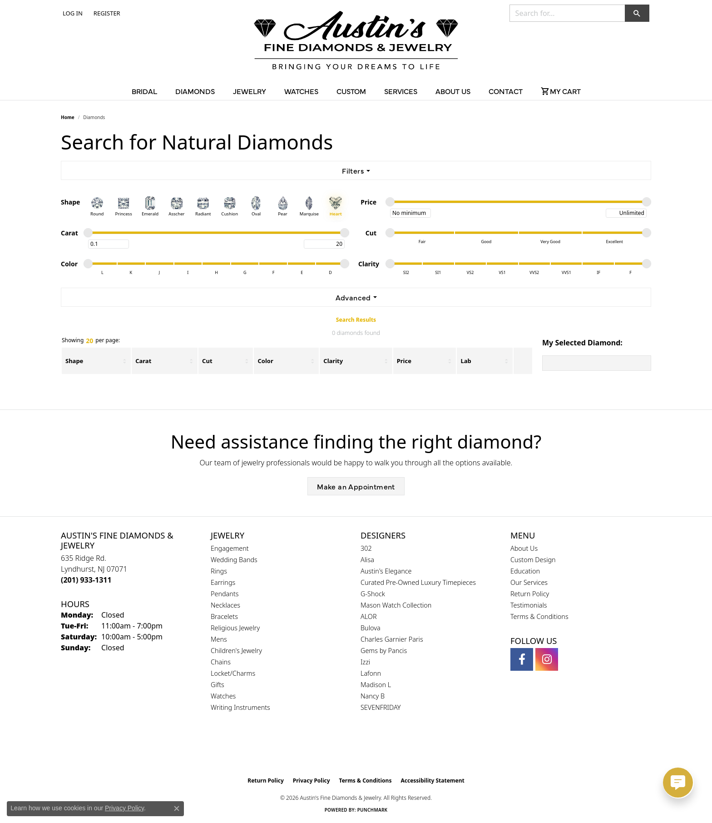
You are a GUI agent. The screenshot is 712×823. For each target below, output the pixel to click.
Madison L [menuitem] (376, 684)
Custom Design (533, 559)
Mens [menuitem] (219, 639)
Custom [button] (351, 91)
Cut (207, 361)
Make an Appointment (356, 486)
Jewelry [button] (249, 91)
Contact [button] (506, 91)
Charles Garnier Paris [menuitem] (392, 639)
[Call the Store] (86, 580)
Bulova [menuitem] (371, 627)
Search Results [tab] (356, 320)
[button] (72, 13)
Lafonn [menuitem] (371, 673)
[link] (106, 13)
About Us (524, 548)
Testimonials (528, 605)
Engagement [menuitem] (230, 548)
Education (525, 571)
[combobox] (567, 13)
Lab (465, 361)
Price (404, 361)
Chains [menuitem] (221, 662)
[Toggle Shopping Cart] (561, 91)
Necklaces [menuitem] (225, 605)
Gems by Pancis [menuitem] (384, 650)
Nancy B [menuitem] (373, 696)
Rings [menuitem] (219, 571)
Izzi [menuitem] (365, 662)
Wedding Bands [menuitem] (234, 559)
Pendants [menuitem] (225, 593)
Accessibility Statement (432, 780)
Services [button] (400, 91)
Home (67, 117)
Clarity (333, 361)
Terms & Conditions (539, 616)
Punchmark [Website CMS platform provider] (372, 810)
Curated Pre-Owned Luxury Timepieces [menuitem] (418, 582)
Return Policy (529, 593)
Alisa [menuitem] (367, 559)
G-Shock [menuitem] (373, 593)
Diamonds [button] (195, 91)
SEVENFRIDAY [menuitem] (381, 707)
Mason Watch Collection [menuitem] (396, 605)
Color (265, 361)
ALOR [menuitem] (369, 616)
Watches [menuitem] (223, 696)
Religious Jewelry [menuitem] (235, 627)
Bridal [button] (144, 91)
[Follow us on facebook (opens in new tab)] (521, 659)
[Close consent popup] (176, 808)
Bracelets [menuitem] (224, 616)
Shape (74, 361)
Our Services (529, 582)
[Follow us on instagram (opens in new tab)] (546, 659)
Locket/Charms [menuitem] (233, 673)
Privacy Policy (311, 780)
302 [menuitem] (366, 548)
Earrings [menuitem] (223, 582)
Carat (143, 361)
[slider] (390, 201)
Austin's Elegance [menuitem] (386, 571)
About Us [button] (452, 91)
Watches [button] (301, 91)
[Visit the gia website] (334, 749)
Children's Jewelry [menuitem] (236, 650)
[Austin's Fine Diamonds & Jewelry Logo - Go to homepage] (356, 42)
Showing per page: (91, 341)
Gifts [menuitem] (217, 684)
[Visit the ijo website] (379, 749)
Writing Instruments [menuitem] (240, 707)
